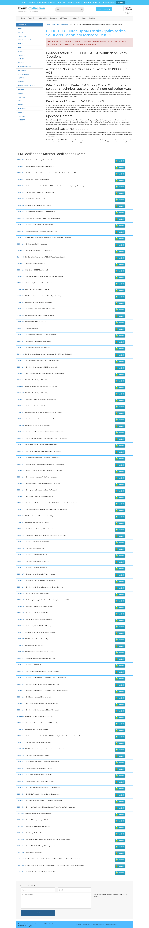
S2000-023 (20, 652)
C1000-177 (20, 444)
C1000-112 (20, 237)
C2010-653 (20, 859)
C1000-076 (20, 192)
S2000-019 (20, 645)
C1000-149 (20, 367)
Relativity (21, 55)
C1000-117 (20, 742)
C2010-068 (20, 852)
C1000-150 (20, 677)
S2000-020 (20, 425)
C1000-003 (20, 794)
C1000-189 (20, 438)
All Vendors (64, 18)
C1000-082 (20, 781)
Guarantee (53, 18)
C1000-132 (20, 697)
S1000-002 (20, 749)
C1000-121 (20, 244)
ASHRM (20, 89)
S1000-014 (20, 296)
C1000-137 (20, 335)
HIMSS (20, 59)
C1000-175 (20, 632)
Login (84, 18)
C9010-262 (20, 839)
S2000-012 (20, 302)
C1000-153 (20, 399)
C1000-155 (20, 580)
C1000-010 (20, 807)
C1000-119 (20, 263)
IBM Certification (62, 24)
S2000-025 (20, 522)
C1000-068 (20, 205)
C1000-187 (20, 509)
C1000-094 (20, 231)
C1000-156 (20, 658)
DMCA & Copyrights (25, 926)
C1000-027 (20, 166)
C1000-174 (20, 600)
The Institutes (23, 74)
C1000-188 (20, 432)
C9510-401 (20, 865)
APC (19, 47)
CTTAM (20, 78)
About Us (31, 18)
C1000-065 (20, 774)
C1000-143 (20, 684)
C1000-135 (20, 328)
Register (92, 18)
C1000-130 (20, 710)
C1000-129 (20, 309)
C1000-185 (20, 477)
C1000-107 (20, 218)
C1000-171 (20, 574)
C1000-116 (20, 736)
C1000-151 (20, 373)
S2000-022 (20, 393)
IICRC (20, 105)
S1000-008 (20, 257)
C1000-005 (20, 160)
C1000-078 (20, 199)
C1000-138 (20, 703)
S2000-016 (20, 380)
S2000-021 (20, 412)
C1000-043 (20, 173)
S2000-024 (20, 516)
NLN (19, 101)
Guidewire (21, 108)
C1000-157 (20, 587)
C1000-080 (20, 186)
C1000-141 (20, 341)
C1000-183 (20, 535)
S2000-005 (20, 315)
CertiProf (21, 97)
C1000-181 (20, 464)
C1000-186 (20, 419)
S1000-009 (20, 716)
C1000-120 (20, 250)
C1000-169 (20, 548)
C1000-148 (20, 690)
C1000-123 (20, 723)
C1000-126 (20, 276)
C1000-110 (20, 224)
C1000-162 (20, 619)
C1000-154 (20, 406)
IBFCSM (20, 112)
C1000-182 (20, 529)
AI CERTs (21, 120)
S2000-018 (20, 639)
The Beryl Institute (24, 40)
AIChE (20, 44)
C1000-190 (20, 483)
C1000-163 (20, 626)
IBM (53, 24)
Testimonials (42, 18)
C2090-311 (20, 872)
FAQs (46, 924)
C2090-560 (20, 846)
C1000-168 (20, 606)
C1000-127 (20, 283)
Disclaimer (53, 924)
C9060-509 (20, 820)
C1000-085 (20, 762)
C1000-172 (20, 561)
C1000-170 (20, 555)
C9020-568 (20, 813)
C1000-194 (20, 503)
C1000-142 (20, 664)
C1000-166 (20, 542)
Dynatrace (21, 36)
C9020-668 (20, 833)
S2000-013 (20, 322)
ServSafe (21, 116)
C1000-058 (20, 179)
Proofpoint (21, 70)
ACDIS (20, 82)
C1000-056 (20, 800)
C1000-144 (20, 347)
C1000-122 (20, 270)
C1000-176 (20, 567)
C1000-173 (20, 613)
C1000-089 (20, 211)
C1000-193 (20, 496)
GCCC (20, 93)
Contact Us (75, 18)
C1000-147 (20, 671)
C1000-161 (20, 593)
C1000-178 (20, 451)
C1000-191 (20, 490)
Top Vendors (21, 24)
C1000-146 (20, 360)
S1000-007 (20, 729)
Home (23, 18)
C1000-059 (20, 787)
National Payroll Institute (26, 85)
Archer (20, 63)
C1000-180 (20, 457)
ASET (20, 32)
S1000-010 (20, 289)
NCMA (20, 51)
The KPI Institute (24, 66)
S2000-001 (20, 354)
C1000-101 (20, 755)
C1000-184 (20, 470)
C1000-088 (20, 768)
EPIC (20, 28)
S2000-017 (20, 386)
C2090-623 (20, 826)
